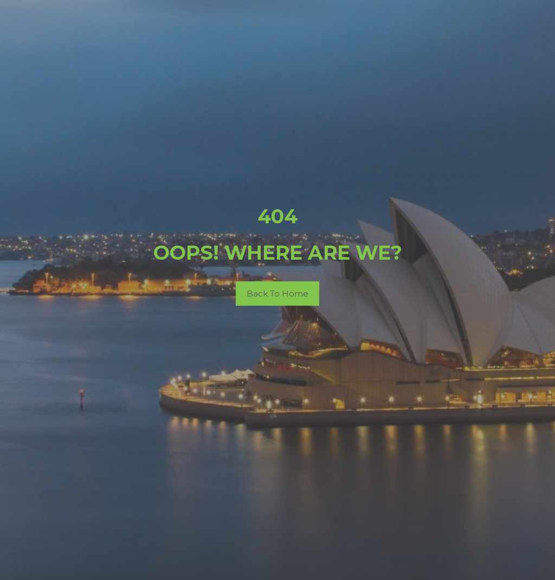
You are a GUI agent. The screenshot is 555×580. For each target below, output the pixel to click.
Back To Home (277, 293)
